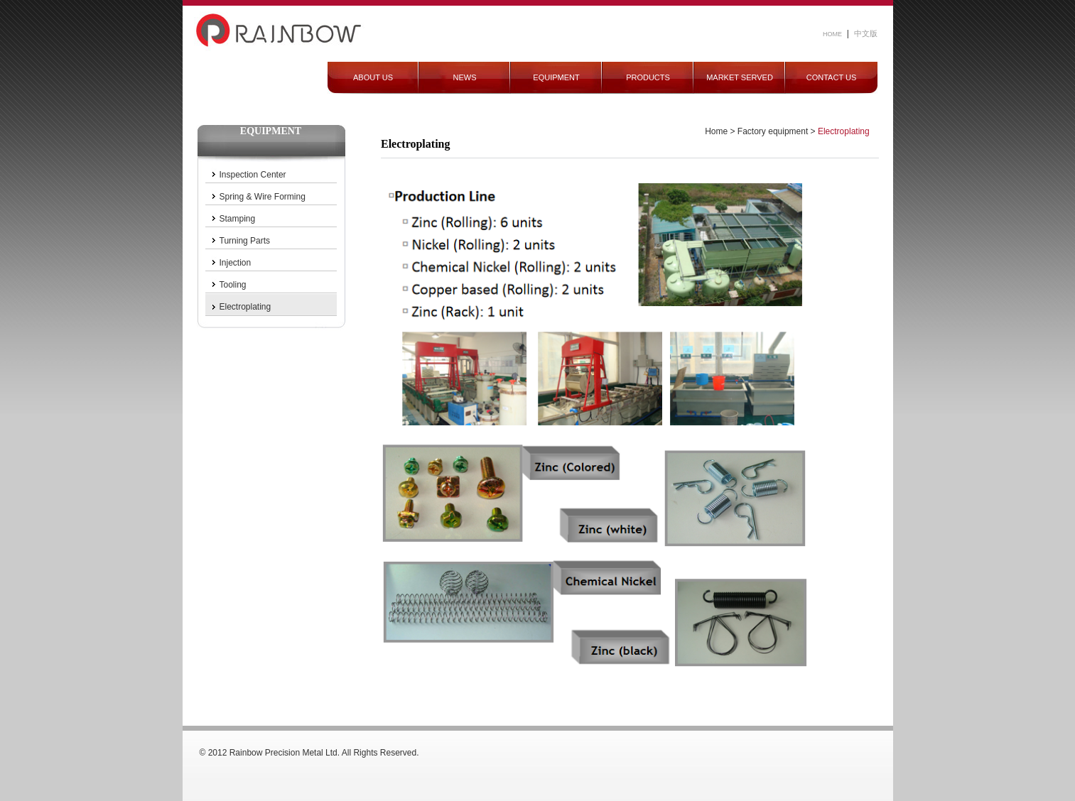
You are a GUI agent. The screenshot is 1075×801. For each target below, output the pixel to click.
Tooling (233, 285)
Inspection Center (253, 175)
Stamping (238, 219)
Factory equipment (773, 131)
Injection (236, 263)
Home (716, 131)
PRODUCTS (648, 77)
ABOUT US (373, 77)
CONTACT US (831, 77)
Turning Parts (245, 241)
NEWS (465, 77)
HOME (832, 34)
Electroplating (245, 307)
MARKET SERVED (739, 77)
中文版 (865, 33)
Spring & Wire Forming (263, 197)
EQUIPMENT (556, 77)
